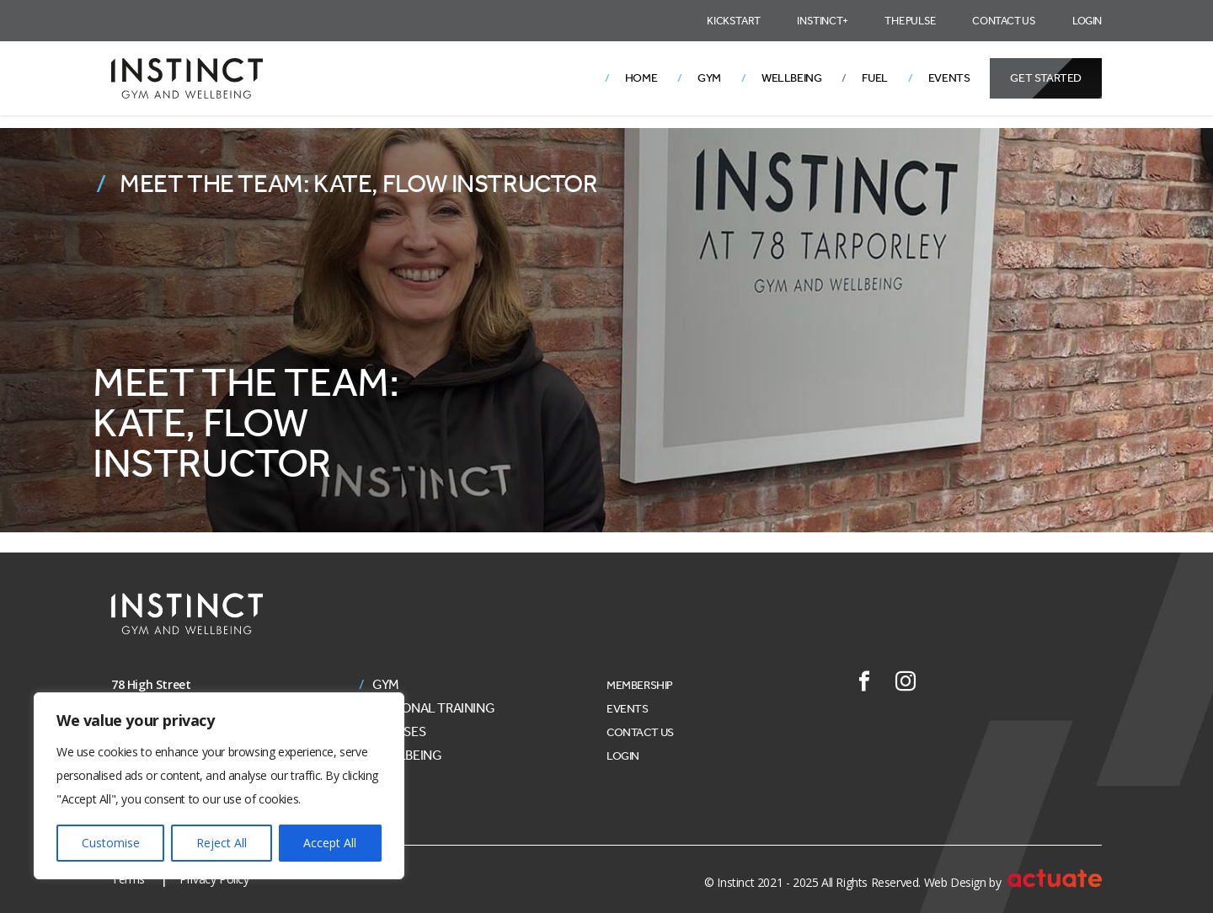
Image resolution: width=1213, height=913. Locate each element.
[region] (219, 785)
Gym (709, 78)
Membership (639, 685)
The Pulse (909, 20)
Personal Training (433, 708)
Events (949, 78)
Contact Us (1003, 20)
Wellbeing (791, 78)
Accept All (329, 843)
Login (1087, 20)
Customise (111, 843)
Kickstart (733, 20)
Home (641, 78)
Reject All (221, 843)
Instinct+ (822, 20)
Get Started (1046, 78)
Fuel (874, 78)
